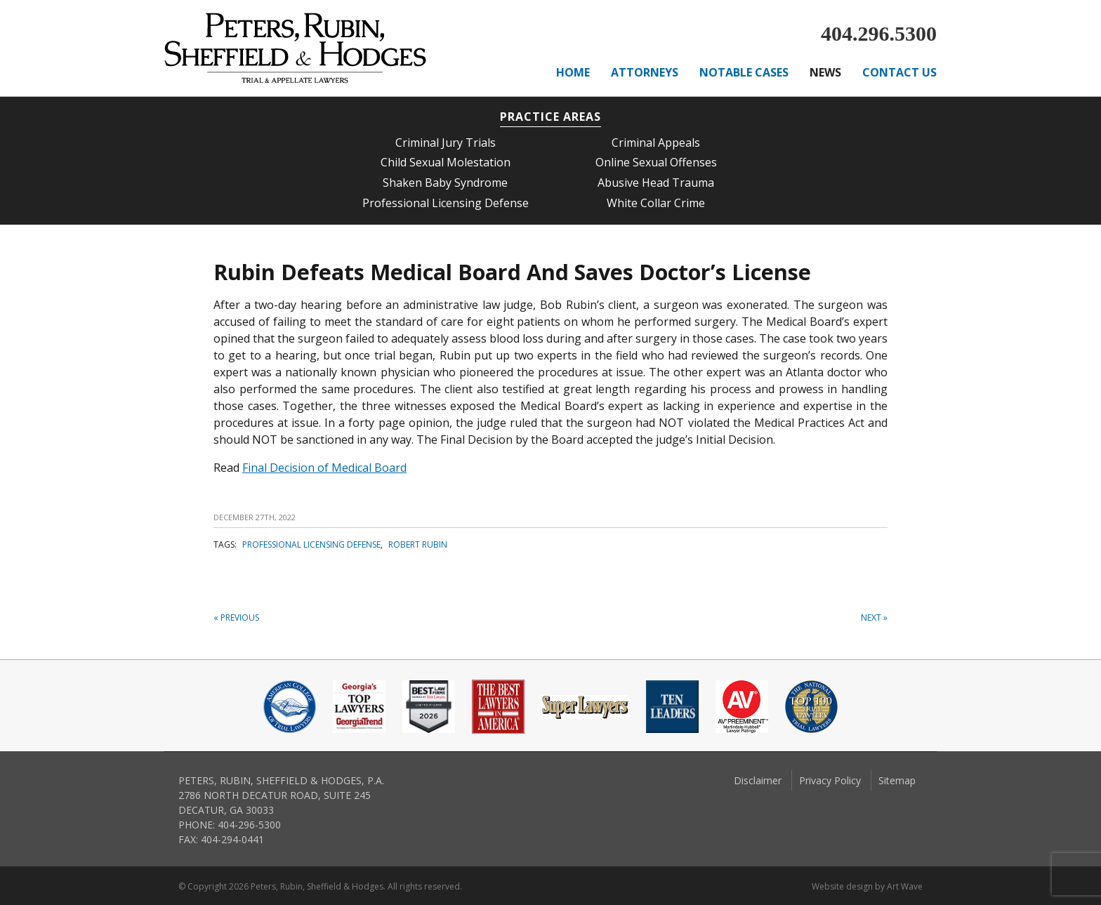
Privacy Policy (830, 780)
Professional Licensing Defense (445, 203)
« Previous (236, 617)
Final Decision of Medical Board (324, 467)
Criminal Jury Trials (445, 142)
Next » (874, 617)
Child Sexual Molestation (445, 162)
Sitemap (897, 780)
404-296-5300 (249, 824)
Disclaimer (758, 780)
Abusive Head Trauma (656, 182)
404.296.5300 (879, 33)
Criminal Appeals (656, 142)
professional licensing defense (311, 544)
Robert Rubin (417, 544)
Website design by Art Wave (867, 886)
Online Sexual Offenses (656, 162)
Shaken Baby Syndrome (445, 182)
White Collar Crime (656, 203)
